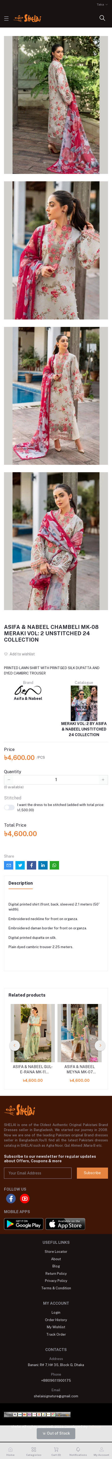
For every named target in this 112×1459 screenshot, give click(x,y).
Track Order (56, 1334)
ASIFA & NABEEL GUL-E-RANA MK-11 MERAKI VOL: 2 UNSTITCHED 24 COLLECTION (33, 1070)
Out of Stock (56, 1433)
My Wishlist (56, 1327)
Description (21, 883)
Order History (56, 1320)
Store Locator (56, 1252)
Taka (100, 4)
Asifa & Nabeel (28, 693)
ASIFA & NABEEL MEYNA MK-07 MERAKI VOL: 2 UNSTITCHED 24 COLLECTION (79, 1070)
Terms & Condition (56, 1288)
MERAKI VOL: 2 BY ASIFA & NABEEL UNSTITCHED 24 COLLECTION (84, 711)
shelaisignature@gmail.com (56, 1396)
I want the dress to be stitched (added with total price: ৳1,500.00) (54, 807)
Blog (56, 1266)
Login (56, 1312)
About (56, 1259)
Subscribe (92, 1173)
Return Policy (56, 1274)
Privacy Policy (56, 1281)
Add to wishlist (19, 654)
